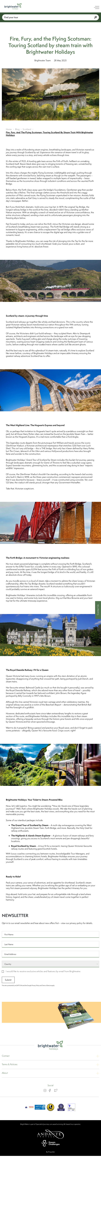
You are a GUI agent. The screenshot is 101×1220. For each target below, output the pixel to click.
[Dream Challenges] (50, 1143)
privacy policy (76, 923)
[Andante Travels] (50, 1134)
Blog (17, 129)
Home (9, 129)
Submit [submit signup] (8, 979)
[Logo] (13, 6)
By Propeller (50, 1152)
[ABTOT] (40, 1110)
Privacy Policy (35, 985)
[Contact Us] (98, 610)
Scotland (27, 129)
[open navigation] (96, 7)
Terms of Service (46, 985)
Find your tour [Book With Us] (50, 17)
